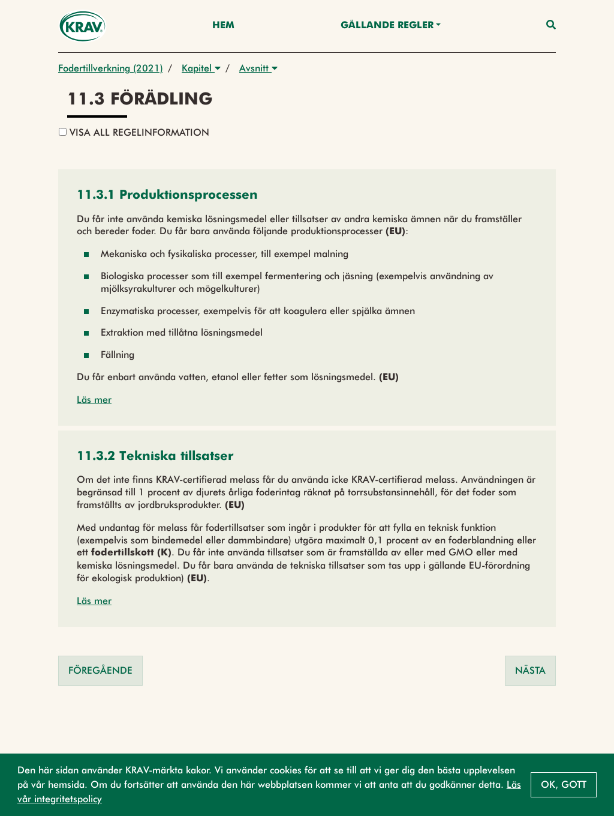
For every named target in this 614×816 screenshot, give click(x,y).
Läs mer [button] (94, 399)
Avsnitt (258, 68)
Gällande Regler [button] (387, 26)
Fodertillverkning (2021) (110, 68)
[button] (167, 196)
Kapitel (201, 68)
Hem (223, 26)
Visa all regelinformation (134, 132)
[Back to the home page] (82, 26)
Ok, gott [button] (563, 784)
